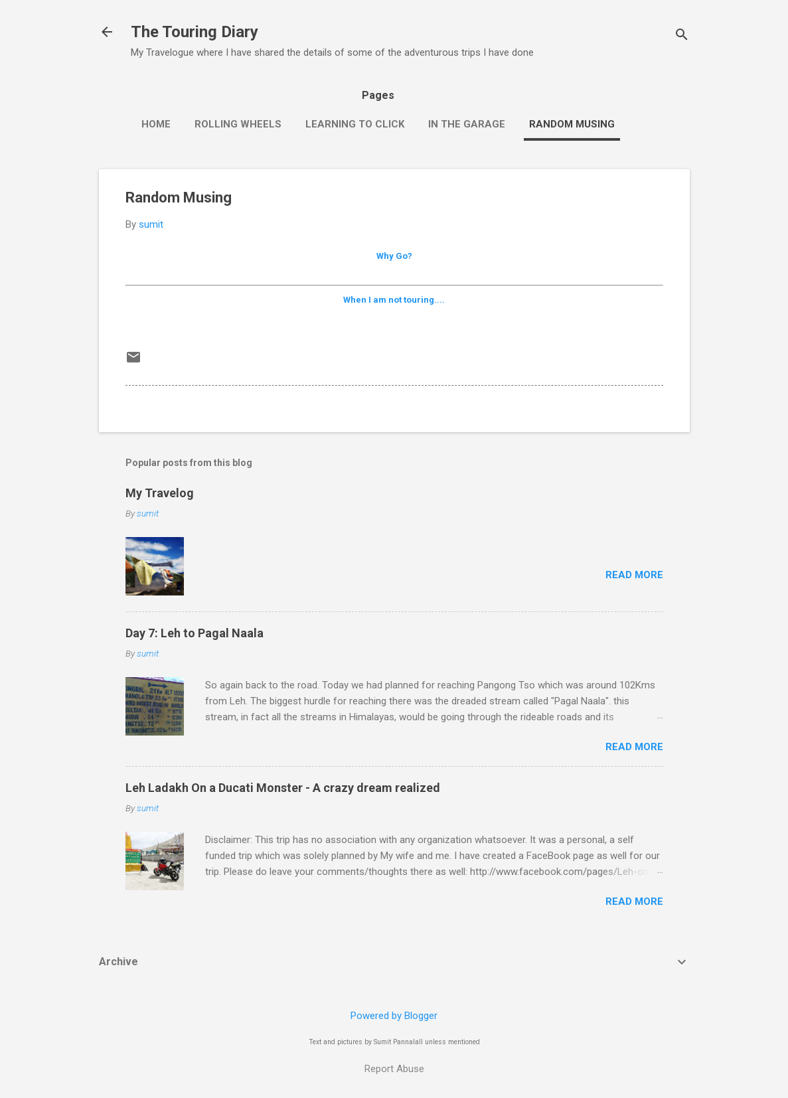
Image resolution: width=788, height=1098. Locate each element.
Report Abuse (394, 1069)
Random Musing (572, 124)
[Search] (682, 36)
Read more (634, 575)
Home (156, 124)
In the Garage (466, 124)
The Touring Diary (194, 32)
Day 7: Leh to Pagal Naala (194, 633)
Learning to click (354, 124)
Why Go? (394, 256)
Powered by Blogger (394, 1016)
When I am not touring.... (394, 300)
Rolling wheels (238, 124)
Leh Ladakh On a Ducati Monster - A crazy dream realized (282, 788)
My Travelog (159, 493)
